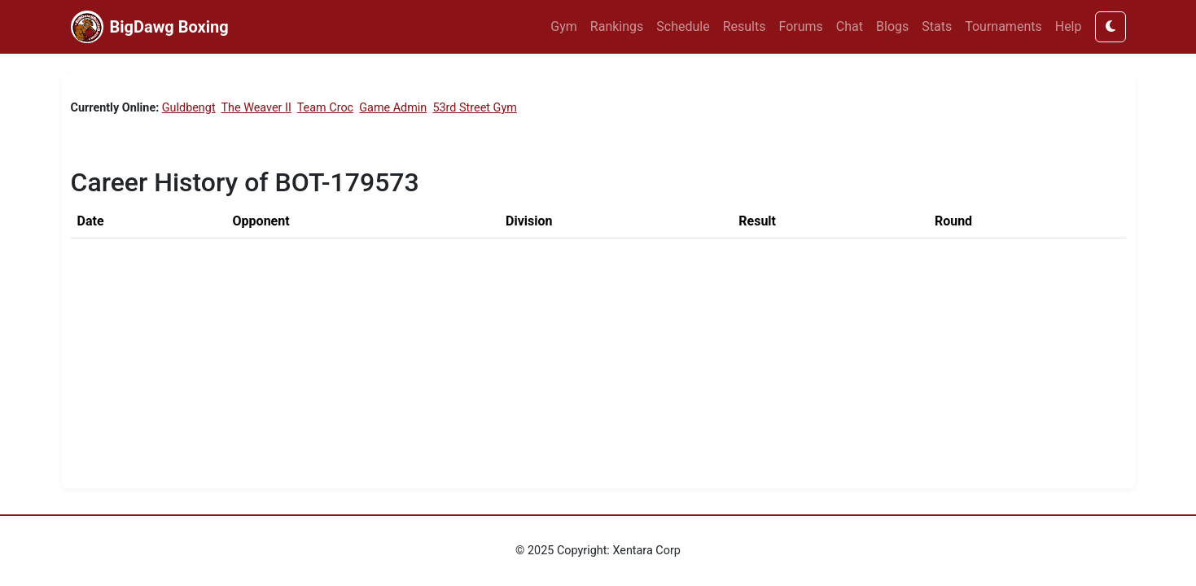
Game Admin (393, 108)
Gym (563, 26)
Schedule (682, 26)
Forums (801, 26)
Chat (849, 26)
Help (1068, 26)
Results (744, 26)
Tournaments (1003, 26)
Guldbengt (189, 108)
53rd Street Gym (474, 108)
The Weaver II (256, 108)
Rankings (616, 26)
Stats (937, 26)
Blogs (892, 26)
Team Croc (325, 108)
